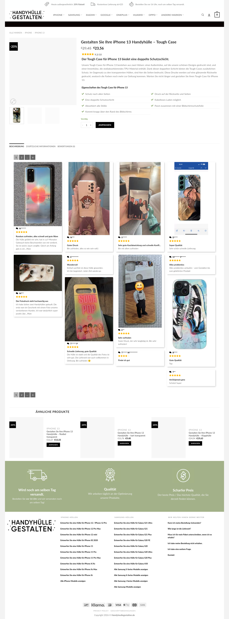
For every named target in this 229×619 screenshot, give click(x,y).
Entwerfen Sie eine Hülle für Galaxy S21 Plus (133, 534)
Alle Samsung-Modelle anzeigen (127, 587)
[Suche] (203, 15)
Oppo (153, 14)
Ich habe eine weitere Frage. (179, 549)
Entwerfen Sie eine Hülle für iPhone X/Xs (77, 563)
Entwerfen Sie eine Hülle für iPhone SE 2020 (79, 540)
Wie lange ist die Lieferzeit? (179, 529)
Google (106, 14)
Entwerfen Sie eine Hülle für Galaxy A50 (131, 563)
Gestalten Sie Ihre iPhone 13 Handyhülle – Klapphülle (202, 434)
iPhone (58, 14)
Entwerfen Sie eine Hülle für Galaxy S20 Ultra (133, 552)
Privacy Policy (101, 611)
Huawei (139, 14)
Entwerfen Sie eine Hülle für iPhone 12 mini (78, 534)
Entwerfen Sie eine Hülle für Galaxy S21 (131, 529)
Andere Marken (172, 14)
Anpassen (105, 124)
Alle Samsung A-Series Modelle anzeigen (131, 575)
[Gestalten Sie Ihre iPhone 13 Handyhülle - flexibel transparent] (26, 437)
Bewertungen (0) (66, 146)
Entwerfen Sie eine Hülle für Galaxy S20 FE (132, 540)
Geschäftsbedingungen (123, 611)
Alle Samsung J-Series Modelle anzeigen (131, 581)
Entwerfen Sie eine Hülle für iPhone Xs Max (78, 569)
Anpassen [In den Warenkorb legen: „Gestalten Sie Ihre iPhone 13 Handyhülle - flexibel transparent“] (53, 445)
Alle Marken (15, 33)
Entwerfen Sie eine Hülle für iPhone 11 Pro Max (80, 558)
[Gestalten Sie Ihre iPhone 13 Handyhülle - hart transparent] (97, 437)
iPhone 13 (40, 33)
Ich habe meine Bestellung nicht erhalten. (185, 543)
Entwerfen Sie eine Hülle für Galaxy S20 (131, 546)
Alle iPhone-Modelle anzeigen (72, 581)
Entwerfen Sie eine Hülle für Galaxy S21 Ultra (133, 523)
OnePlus (122, 14)
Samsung (75, 14)
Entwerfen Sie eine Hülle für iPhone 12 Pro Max (80, 529)
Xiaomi (91, 14)
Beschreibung (16, 146)
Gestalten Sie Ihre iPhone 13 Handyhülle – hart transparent (131, 434)
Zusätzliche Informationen (40, 146)
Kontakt (171, 555)
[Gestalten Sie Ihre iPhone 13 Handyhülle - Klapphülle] (168, 437)
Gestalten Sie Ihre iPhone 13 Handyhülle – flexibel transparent (60, 434)
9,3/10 (98, 54)
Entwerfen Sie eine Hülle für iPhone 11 (76, 546)
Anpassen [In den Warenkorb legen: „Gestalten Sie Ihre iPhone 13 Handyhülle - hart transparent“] (124, 443)
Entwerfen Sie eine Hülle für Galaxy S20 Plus (133, 558)
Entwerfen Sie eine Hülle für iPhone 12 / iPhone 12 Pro (83, 523)
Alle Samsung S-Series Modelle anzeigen (131, 569)
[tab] (16, 146)
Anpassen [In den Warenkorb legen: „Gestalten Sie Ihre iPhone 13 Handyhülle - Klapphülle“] (195, 443)
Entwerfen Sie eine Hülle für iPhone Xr (76, 575)
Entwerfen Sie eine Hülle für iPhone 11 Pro (78, 552)
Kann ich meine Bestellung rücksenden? (184, 523)
